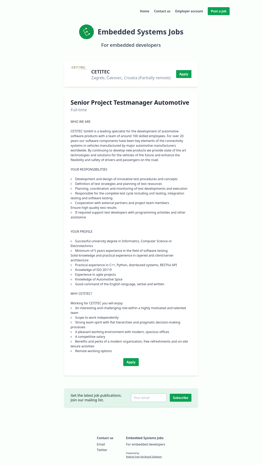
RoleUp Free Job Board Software (144, 456)
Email (101, 444)
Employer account (189, 11)
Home (144, 11)
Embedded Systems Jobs (145, 438)
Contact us (162, 11)
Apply (183, 74)
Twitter (102, 450)
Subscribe (181, 398)
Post (218, 11)
